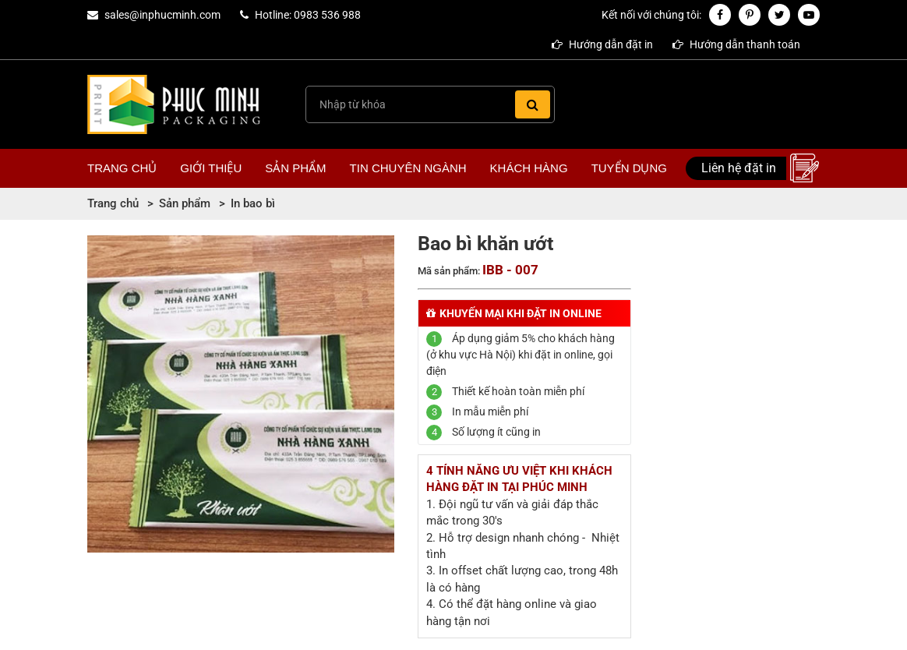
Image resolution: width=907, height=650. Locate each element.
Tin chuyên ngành (408, 168)
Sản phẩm (295, 168)
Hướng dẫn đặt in (602, 44)
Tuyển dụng (629, 168)
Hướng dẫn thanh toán (736, 44)
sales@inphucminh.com (162, 15)
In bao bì (253, 203)
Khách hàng (529, 168)
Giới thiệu (211, 168)
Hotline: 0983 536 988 (308, 15)
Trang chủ (122, 168)
